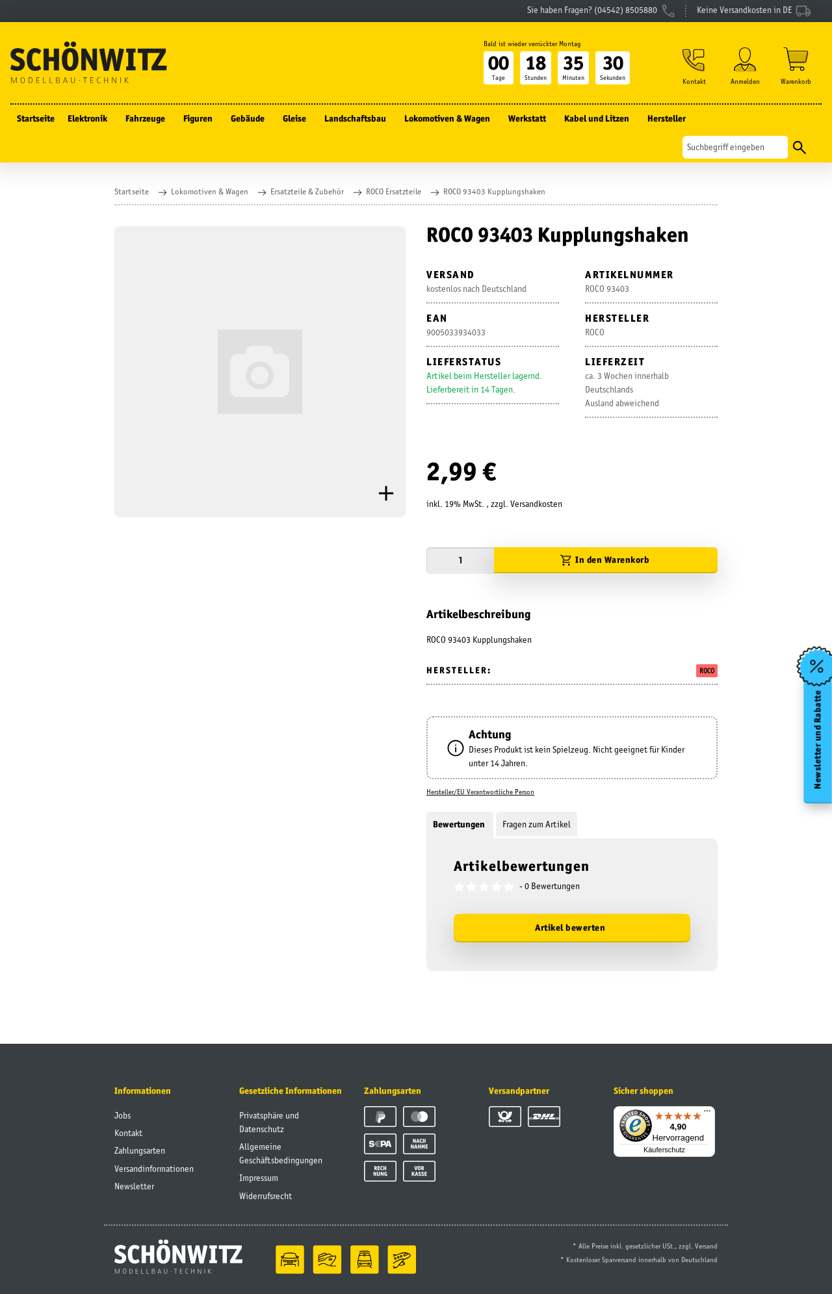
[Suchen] (735, 147)
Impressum (258, 1178)
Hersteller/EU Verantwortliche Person (480, 791)
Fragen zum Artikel (536, 824)
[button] (694, 66)
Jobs (122, 1115)
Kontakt (128, 1133)
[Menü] (707, 1114)
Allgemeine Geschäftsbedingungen (280, 1153)
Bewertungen (460, 824)
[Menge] (460, 560)
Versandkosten (536, 504)
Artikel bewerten (570, 927)
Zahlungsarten (139, 1150)
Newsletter (134, 1186)
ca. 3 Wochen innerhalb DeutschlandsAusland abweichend (627, 389)
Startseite (36, 118)
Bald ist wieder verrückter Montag (532, 43)
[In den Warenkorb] (606, 560)
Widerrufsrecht (265, 1196)
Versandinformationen (154, 1168)
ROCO (706, 670)
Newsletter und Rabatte (818, 739)
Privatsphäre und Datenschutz (269, 1122)
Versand (706, 1245)
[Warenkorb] (796, 66)
